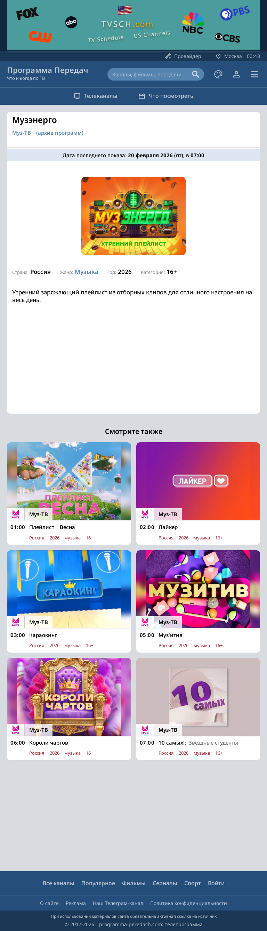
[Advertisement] (133, 365)
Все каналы (58, 883)
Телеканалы (96, 96)
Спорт (192, 883)
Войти (216, 883)
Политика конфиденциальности (188, 903)
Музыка (86, 272)
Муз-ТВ (21, 132)
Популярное (98, 883)
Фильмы (134, 883)
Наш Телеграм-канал (118, 903)
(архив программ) (59, 132)
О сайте (49, 903)
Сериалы (165, 883)
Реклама (76, 903)
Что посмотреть (165, 96)
